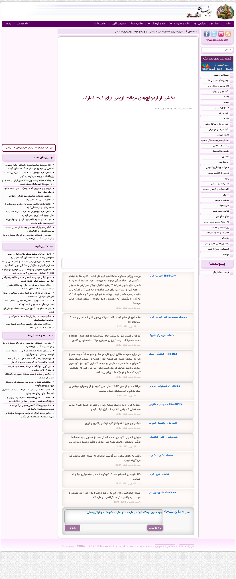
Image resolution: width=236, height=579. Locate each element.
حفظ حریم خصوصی (165, 547)
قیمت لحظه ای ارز (223, 273)
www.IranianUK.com (217, 40)
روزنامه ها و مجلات (222, 228)
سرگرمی (200, 24)
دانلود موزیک (225, 135)
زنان (229, 179)
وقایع (228, 97)
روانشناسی (226, 162)
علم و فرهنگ (157, 24)
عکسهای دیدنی (224, 108)
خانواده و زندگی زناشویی (219, 168)
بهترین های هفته (43, 158)
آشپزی (228, 195)
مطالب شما (137, 24)
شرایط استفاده (186, 547)
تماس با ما (100, 24)
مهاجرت (227, 255)
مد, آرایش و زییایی (222, 184)
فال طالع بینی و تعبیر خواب (218, 222)
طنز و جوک (226, 206)
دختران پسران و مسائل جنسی (171, 31)
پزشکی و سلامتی (223, 146)
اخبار (215, 24)
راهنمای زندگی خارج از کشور (218, 244)
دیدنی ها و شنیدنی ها (220, 81)
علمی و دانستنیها (223, 152)
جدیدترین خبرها (223, 75)
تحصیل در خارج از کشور (220, 250)
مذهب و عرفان (224, 201)
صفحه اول (192, 31)
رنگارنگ (227, 239)
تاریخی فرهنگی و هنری (220, 173)
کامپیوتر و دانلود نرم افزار (219, 233)
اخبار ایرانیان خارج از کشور (219, 124)
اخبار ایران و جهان (222, 92)
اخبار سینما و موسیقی (221, 130)
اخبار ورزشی (225, 114)
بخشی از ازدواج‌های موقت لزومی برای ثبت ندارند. (134, 31)
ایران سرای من (224, 217)
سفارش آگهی (119, 24)
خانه (228, 24)
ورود (8, 24)
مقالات (228, 119)
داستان (227, 157)
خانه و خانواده (180, 24)
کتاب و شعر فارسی (222, 211)
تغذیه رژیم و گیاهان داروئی (218, 190)
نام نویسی (22, 24)
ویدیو (228, 103)
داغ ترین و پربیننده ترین (220, 86)
